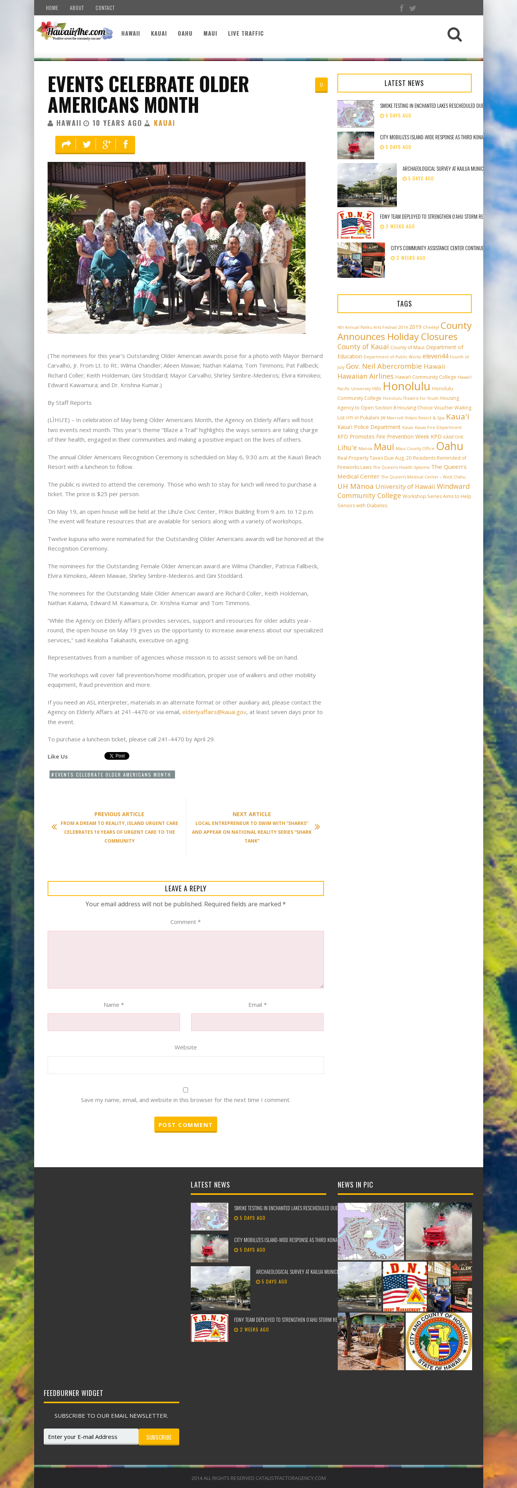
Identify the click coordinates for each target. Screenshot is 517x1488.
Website (186, 1047)
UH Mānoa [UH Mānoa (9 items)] (355, 486)
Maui (210, 33)
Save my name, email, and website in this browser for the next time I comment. (186, 1100)
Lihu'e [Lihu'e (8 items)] (347, 447)
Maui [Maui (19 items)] (384, 446)
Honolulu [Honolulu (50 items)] (407, 386)
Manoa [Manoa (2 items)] (365, 448)
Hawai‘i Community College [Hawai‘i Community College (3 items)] (425, 377)
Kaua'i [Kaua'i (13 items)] (457, 416)
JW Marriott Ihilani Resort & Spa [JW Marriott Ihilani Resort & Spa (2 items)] (412, 418)
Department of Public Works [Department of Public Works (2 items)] (392, 357)
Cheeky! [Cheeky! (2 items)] (431, 327)
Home (52, 8)
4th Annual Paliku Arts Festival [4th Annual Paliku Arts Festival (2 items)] (367, 327)
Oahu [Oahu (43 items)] (449, 446)
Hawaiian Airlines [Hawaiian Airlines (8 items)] (365, 376)
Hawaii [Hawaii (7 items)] (434, 366)
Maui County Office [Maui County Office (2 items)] (415, 448)
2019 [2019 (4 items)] (415, 326)
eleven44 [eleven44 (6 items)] (435, 356)
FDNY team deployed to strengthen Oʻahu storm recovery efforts (447, 216)
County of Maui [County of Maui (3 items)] (407, 347)
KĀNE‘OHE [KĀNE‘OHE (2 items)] (453, 437)
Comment (185, 921)
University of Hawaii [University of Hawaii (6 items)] (405, 486)
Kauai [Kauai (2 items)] (407, 427)
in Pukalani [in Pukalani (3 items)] (367, 417)
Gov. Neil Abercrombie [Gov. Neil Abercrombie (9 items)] (384, 366)
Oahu (185, 33)
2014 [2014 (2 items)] (403, 327)
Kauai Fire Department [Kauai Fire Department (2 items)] (438, 427)
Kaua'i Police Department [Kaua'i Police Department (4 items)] (369, 427)
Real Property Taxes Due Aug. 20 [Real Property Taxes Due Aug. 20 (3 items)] (374, 458)
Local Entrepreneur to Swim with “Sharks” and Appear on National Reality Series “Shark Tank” (252, 827)
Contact (105, 8)
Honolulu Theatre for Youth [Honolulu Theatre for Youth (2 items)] (411, 398)
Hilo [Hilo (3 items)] (376, 388)
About (77, 8)
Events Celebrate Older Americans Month (148, 94)
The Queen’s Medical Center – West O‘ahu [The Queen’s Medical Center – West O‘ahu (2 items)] (423, 477)
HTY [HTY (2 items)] (349, 418)
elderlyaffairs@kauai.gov (214, 712)
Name (114, 1004)
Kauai (159, 33)
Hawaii (130, 33)
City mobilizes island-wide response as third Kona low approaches (303, 1239)
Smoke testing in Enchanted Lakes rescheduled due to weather (443, 105)
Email (257, 1004)
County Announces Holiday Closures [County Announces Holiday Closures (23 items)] (404, 331)
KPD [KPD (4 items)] (436, 436)
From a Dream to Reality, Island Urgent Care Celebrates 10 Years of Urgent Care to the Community (118, 827)
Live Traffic (246, 33)
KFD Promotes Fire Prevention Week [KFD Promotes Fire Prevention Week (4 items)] (383, 436)
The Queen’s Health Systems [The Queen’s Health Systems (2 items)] (401, 467)
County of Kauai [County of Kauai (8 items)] (363, 346)
